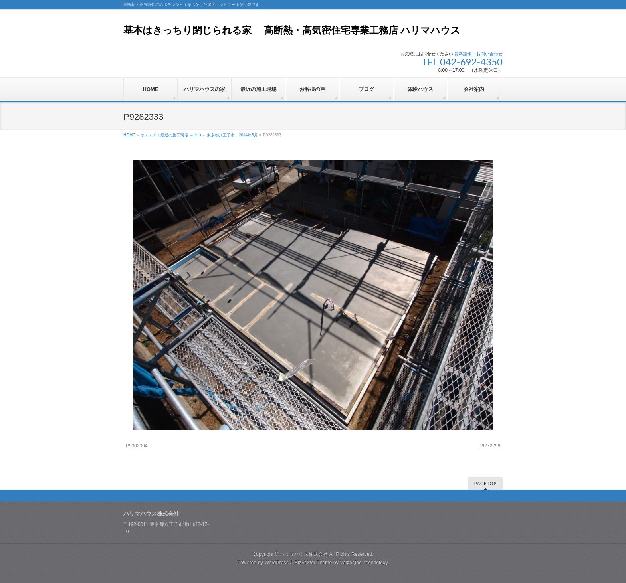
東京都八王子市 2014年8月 (232, 135)
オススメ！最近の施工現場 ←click (171, 135)
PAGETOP (485, 483)
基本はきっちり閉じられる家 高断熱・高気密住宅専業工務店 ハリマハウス (291, 30)
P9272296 (490, 446)
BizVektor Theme (313, 562)
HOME (129, 135)
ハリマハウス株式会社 (304, 554)
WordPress (276, 562)
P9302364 (137, 446)
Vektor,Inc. (351, 562)
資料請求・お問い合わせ (478, 53)
